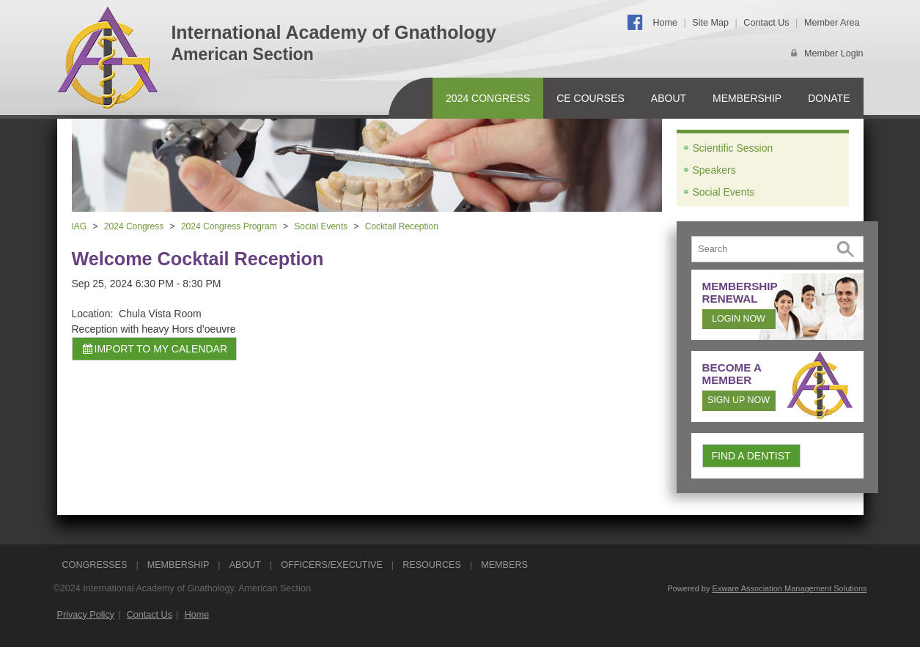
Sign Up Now (738, 400)
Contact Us (766, 23)
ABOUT (245, 565)
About (668, 98)
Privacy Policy (85, 615)
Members (504, 565)
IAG (79, 226)
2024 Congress (488, 98)
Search (845, 249)
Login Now (738, 319)
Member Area (832, 23)
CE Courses (590, 98)
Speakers (714, 170)
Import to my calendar (154, 349)
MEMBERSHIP (178, 565)
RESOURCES (431, 565)
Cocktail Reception (401, 226)
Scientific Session (733, 148)
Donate (829, 98)
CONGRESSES (95, 565)
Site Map (710, 23)
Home (664, 23)
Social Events (320, 226)
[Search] (777, 249)
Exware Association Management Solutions (790, 588)
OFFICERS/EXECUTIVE (332, 565)
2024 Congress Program (229, 226)
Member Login (834, 53)
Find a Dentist (751, 456)
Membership (747, 98)
